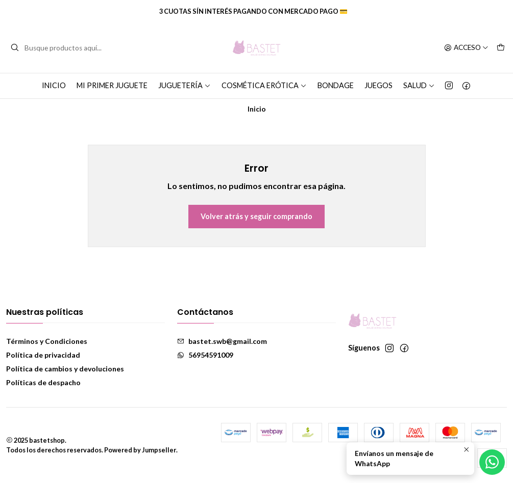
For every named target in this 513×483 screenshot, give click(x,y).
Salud (419, 85)
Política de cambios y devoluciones (65, 368)
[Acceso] (466, 48)
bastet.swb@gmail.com (222, 341)
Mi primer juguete (112, 85)
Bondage (335, 85)
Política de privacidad (43, 355)
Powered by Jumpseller (140, 450)
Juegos (378, 85)
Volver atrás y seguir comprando (256, 216)
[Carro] (501, 48)
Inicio (54, 85)
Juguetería (184, 85)
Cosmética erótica (264, 85)
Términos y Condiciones (46, 341)
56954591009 (205, 355)
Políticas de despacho (43, 382)
